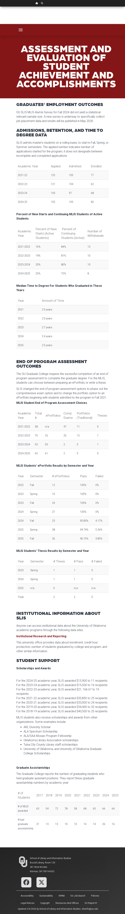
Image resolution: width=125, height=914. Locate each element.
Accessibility (27, 896)
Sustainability (46, 896)
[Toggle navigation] (20, 29)
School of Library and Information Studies (50, 858)
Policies (95, 896)
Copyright (45, 903)
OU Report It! (91, 903)
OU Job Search (77, 896)
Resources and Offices (67, 903)
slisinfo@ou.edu (90, 909)
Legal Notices (27, 903)
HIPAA (62, 896)
